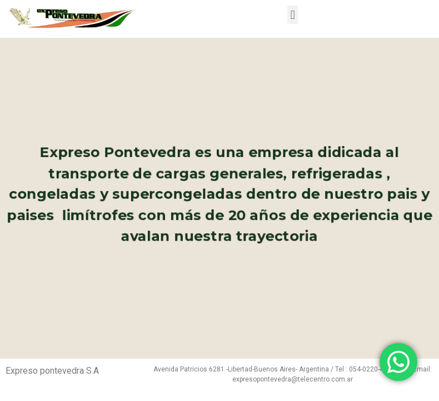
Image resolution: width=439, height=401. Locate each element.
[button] (292, 15)
